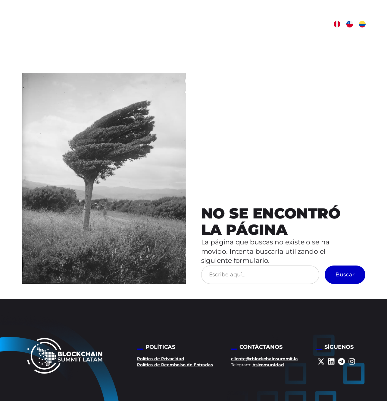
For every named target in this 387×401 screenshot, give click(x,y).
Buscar (345, 274)
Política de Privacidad (160, 358)
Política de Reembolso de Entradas (175, 365)
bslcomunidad (268, 365)
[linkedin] (331, 361)
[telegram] (341, 361)
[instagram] (352, 361)
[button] (337, 24)
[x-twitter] (321, 361)
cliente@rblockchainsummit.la (264, 358)
